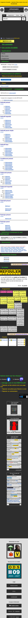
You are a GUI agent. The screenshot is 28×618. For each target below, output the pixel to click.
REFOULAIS (8, 120)
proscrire (10, 250)
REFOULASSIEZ (9, 196)
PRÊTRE (15, 496)
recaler (16, 250)
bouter (5, 247)
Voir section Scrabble (9, 47)
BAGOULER (6, 261)
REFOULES (8, 107)
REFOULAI (7, 134)
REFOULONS (8, 110)
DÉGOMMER (9, 459)
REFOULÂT (8, 193)
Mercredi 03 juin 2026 (11, 489)
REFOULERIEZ (8, 168)
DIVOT (10, 467)
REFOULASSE (8, 190)
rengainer (3, 251)
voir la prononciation (5, 79)
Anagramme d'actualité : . (14, 3)
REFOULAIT (8, 123)
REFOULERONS (9, 152)
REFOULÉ (7, 225)
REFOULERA (8, 151)
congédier (13, 247)
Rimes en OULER (4, 86)
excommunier (7, 249)
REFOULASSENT (9, 197)
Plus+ (20, 443)
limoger (2, 250)
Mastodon (17, 611)
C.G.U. (14, 591)
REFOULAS (8, 135)
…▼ (14, 238)
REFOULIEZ (8, 126)
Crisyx (8, 465)
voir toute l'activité (18, 470)
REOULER (12, 340)
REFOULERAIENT (9, 169)
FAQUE (11, 462)
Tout (18, 464)
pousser (6, 250)
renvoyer (10, 251)
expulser (19, 249)
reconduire (21, 250)
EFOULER (4, 340)
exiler (12, 249)
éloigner (18, 248)
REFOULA (7, 137)
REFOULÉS (8, 228)
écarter (2, 248)
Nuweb (17, 617)
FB (13, 611)
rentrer (6, 251)
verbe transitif (12, 93)
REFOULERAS (8, 149)
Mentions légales (14, 585)
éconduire (6, 248)
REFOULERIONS (9, 166)
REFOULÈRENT (9, 141)
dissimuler (22, 247)
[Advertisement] (14, 28)
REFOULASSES (9, 192)
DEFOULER (6, 257)
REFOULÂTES (8, 140)
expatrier (15, 249)
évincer (21, 248)
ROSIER (16, 440)
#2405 (16, 481)
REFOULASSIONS (9, 194)
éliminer (14, 248)
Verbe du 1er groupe (8, 100)
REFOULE (7, 106)
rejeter (25, 250)
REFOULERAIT (8, 165)
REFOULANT (8, 218)
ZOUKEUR (17, 453)
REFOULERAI (8, 148)
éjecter (10, 248)
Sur (5, 380)
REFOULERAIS (8, 162)
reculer (15, 64)
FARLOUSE (4, 299)
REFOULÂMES (8, 138)
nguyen (12, 492)
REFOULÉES (8, 229)
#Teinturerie (14, 444)
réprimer (19, 251)
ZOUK (13, 454)
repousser (15, 251)
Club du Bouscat (10, 488)
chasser (9, 247)
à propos (1, 146)
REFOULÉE (8, 227)
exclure (2, 249)
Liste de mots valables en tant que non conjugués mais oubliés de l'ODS (13, 500)
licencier (23, 249)
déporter (17, 247)
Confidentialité (14, 597)
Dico (4, 38)
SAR (15, 449)
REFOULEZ (7, 112)
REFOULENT (8, 113)
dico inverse (25, 264)
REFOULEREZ (8, 154)
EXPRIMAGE (15, 446)
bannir (2, 247)
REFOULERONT (9, 155)
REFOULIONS (8, 124)
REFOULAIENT (8, 127)
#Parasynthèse (15, 457)
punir (14, 250)
